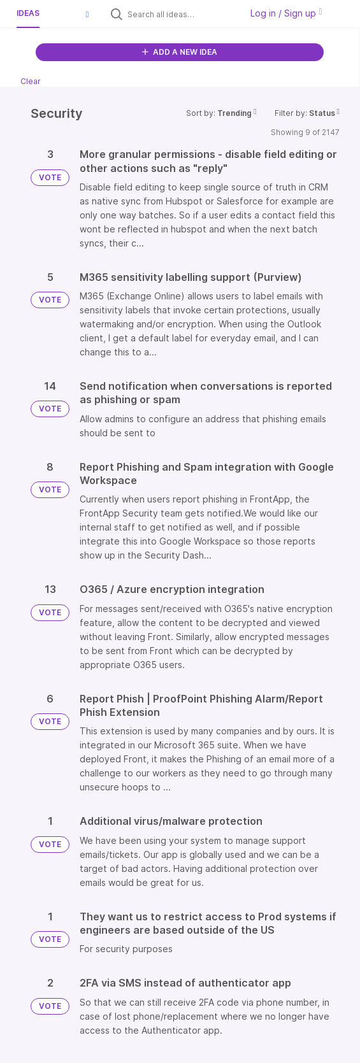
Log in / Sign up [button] (286, 13)
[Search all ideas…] (181, 14)
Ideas (28, 13)
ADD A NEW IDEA (179, 52)
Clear (30, 81)
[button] (87, 14)
